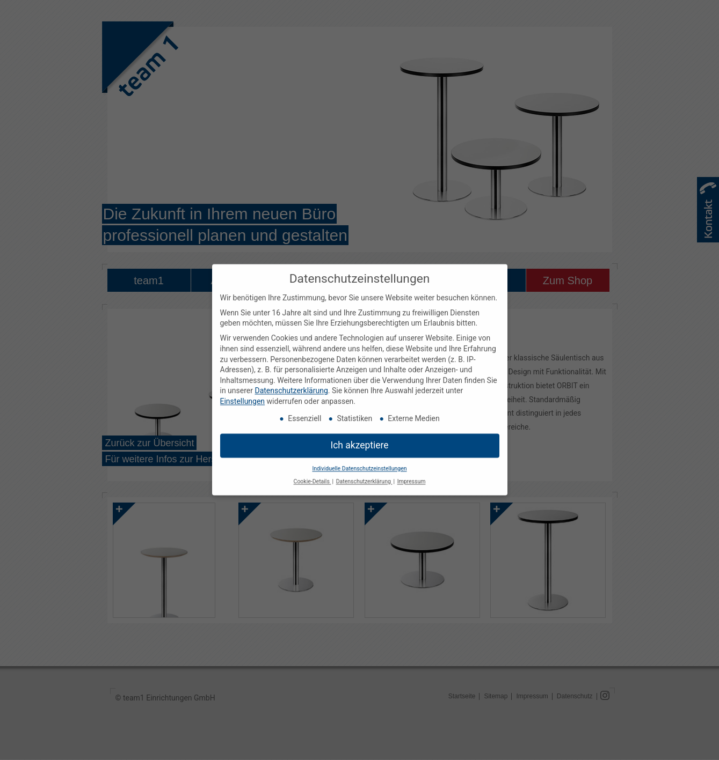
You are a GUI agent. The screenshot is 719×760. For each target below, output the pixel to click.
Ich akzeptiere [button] (359, 438)
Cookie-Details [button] (312, 475)
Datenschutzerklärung (291, 384)
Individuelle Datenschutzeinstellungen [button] (359, 462)
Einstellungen (242, 395)
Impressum (411, 475)
